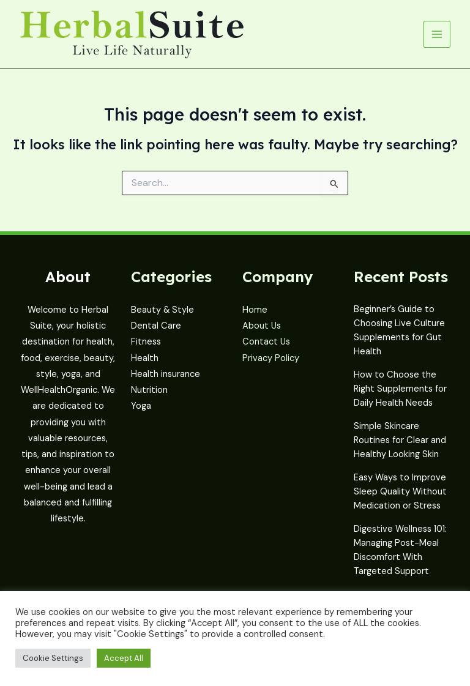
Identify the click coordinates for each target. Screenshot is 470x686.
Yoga (141, 406)
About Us (261, 326)
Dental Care (156, 326)
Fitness (146, 342)
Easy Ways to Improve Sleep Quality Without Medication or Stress (400, 492)
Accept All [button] (123, 658)
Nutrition (149, 390)
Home (254, 310)
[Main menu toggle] (436, 34)
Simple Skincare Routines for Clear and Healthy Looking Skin (400, 440)
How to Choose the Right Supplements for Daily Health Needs (400, 389)
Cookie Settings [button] (53, 658)
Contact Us (266, 342)
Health (145, 358)
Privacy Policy (270, 358)
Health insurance (165, 374)
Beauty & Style (162, 310)
